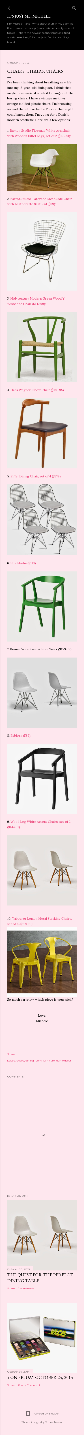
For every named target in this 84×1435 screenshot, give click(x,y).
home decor (63, 1060)
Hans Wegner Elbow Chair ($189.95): (38, 390)
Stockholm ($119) (23, 563)
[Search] (74, 7)
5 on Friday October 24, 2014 (40, 1377)
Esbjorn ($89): (21, 736)
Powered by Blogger (42, 1413)
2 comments (26, 1288)
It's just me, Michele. (29, 16)
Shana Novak (53, 1422)
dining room (34, 1060)
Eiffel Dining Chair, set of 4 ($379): (36, 476)
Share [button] (11, 1054)
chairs (20, 1060)
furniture (49, 1060)
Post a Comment (29, 1385)
